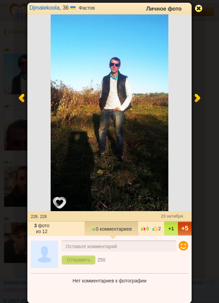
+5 (185, 228)
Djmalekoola (44, 8)
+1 (171, 228)
